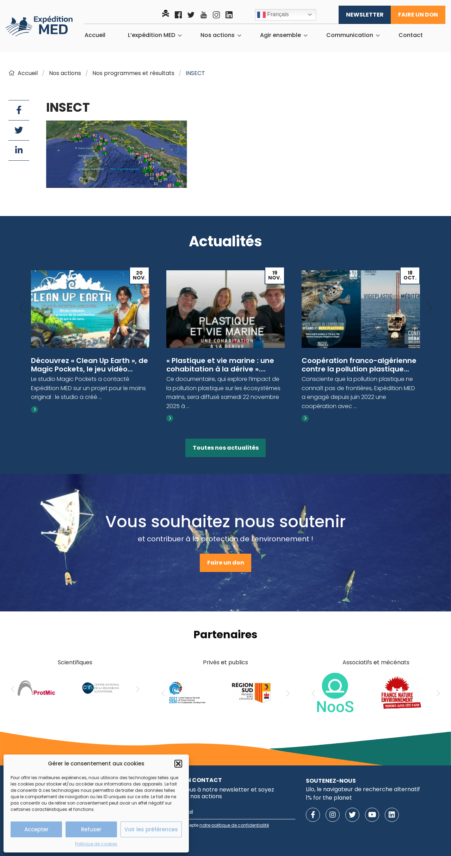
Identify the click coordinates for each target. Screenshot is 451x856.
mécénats (395, 662)
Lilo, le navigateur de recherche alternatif (363, 789)
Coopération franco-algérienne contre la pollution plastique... (359, 365)
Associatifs (357, 662)
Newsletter (365, 15)
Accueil (95, 35)
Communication (349, 35)
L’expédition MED (151, 35)
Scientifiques (75, 662)
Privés (211, 662)
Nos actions (217, 35)
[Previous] (21, 308)
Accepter (36, 829)
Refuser (91, 829)
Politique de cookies (96, 844)
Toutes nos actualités (226, 448)
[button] (178, 763)
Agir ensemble (280, 35)
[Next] (429, 308)
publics (238, 662)
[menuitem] (95, 35)
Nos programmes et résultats (133, 73)
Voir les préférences (151, 829)
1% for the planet (329, 798)
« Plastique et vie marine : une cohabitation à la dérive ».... (220, 365)
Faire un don (418, 15)
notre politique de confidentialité (234, 825)
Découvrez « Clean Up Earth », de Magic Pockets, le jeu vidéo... (89, 365)
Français (273, 15)
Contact (411, 35)
